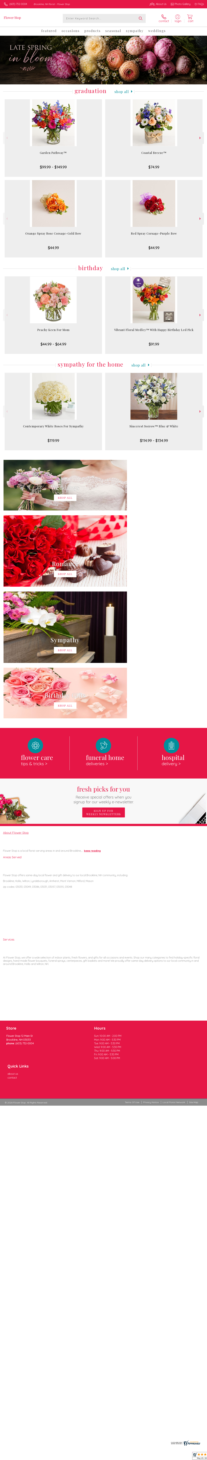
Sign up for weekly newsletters (103, 680)
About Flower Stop (16, 701)
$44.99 (53, 247)
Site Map (193, 943)
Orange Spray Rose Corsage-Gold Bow (53, 233)
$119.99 (53, 440)
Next (200, 138)
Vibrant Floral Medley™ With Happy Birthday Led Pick (154, 330)
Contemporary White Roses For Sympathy (53, 426)
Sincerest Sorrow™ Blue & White (154, 426)
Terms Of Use (132, 943)
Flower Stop (12, 17)
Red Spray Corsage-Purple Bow (154, 233)
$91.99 (154, 344)
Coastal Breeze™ (153, 153)
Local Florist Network (174, 943)
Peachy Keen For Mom (53, 330)
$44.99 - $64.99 (53, 344)
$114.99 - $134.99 (154, 440)
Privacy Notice (151, 943)
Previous (6, 138)
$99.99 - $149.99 (53, 167)
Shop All (121, 91)
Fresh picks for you (103, 663)
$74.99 (153, 167)
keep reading (92, 719)
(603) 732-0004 (18, 4)
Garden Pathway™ (53, 153)
